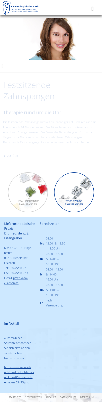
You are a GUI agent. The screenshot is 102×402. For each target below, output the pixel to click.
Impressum (87, 397)
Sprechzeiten (33, 397)
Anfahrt (51, 397)
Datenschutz (68, 397)
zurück (12, 156)
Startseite (15, 397)
